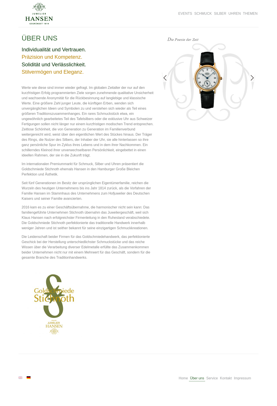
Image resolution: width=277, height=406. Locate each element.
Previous (165, 77)
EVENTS (185, 13)
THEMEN (250, 13)
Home (183, 378)
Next (252, 77)
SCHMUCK (203, 13)
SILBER (220, 13)
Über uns (197, 378)
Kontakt (226, 378)
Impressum (242, 378)
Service (212, 378)
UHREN (235, 13)
